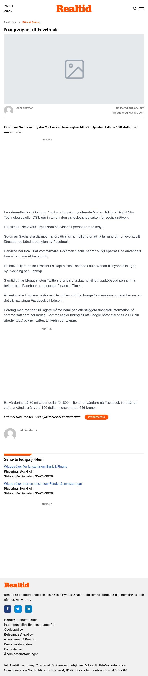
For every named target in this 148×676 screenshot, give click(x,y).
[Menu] (141, 8)
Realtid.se (10, 22)
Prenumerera (96, 417)
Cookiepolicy (13, 630)
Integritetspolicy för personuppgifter (29, 625)
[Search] (134, 8)
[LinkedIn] (28, 609)
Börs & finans (31, 22)
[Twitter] (18, 609)
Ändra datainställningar (21, 654)
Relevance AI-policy (18, 634)
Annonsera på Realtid (19, 639)
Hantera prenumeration (21, 620)
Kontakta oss (13, 649)
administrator (28, 430)
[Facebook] (7, 609)
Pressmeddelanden (18, 644)
